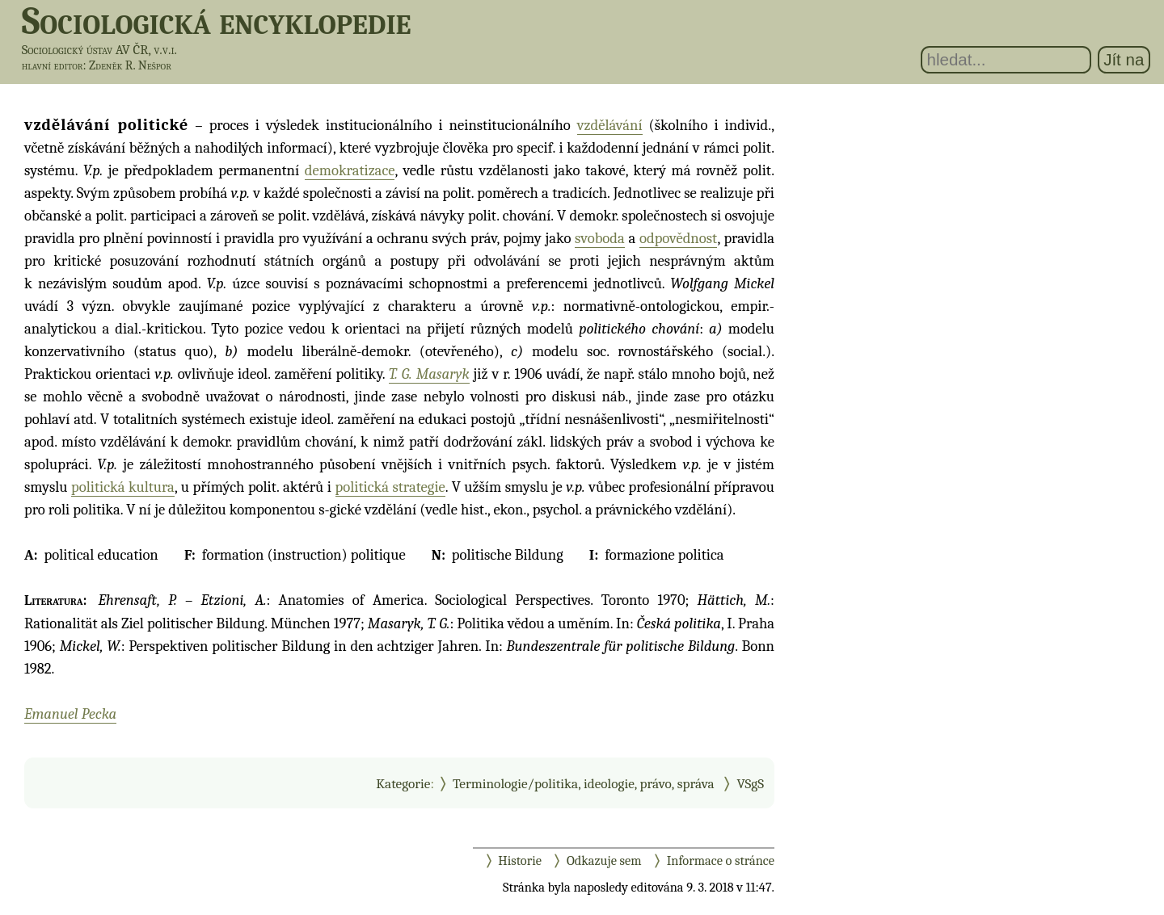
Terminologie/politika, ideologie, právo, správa (584, 783)
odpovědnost (678, 238)
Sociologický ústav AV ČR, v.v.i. (99, 49)
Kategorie (403, 783)
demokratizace (350, 170)
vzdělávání (610, 125)
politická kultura (123, 487)
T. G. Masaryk (429, 374)
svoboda (600, 238)
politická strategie (390, 487)
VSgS (750, 783)
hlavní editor (52, 65)
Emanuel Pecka (70, 714)
